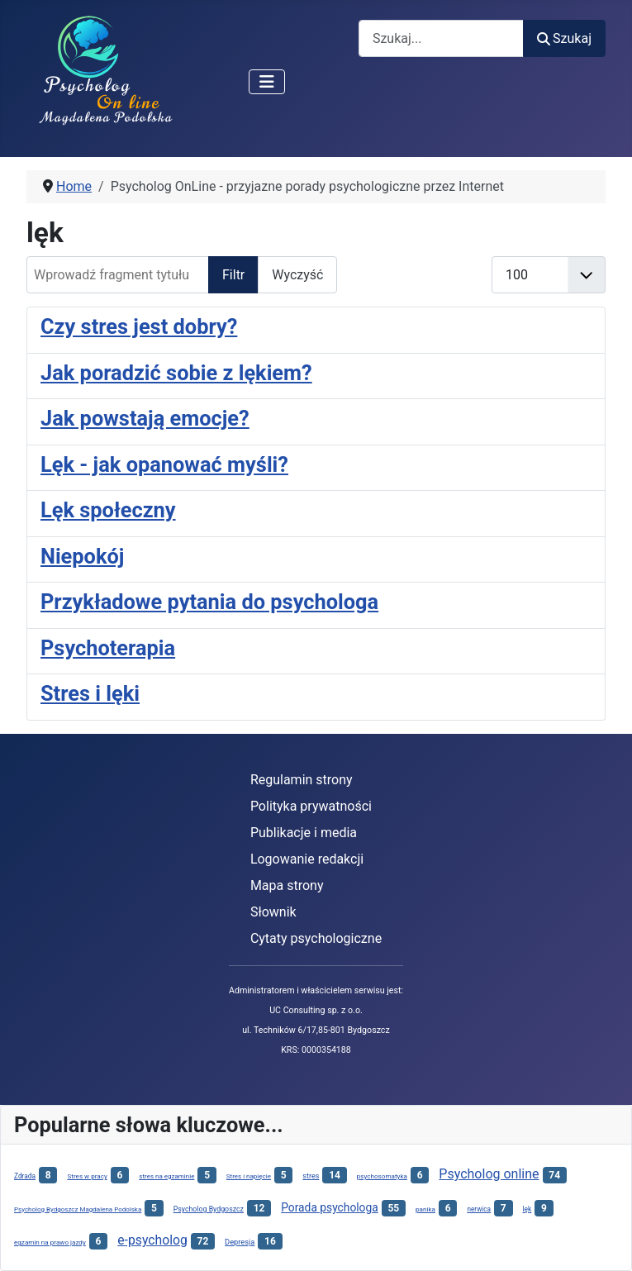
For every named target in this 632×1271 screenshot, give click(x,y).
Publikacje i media (303, 832)
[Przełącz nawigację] (267, 81)
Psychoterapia (107, 648)
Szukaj (564, 38)
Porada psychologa (329, 1207)
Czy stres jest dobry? (138, 326)
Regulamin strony (301, 780)
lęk (527, 1209)
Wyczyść (297, 275)
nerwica (479, 1209)
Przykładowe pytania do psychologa (209, 601)
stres (310, 1176)
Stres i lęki (90, 693)
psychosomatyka (382, 1176)
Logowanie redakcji (307, 859)
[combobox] (441, 38)
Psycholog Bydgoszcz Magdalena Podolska (77, 1209)
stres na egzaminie (166, 1176)
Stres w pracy (87, 1176)
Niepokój (82, 556)
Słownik (273, 912)
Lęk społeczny (108, 509)
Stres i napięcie (248, 1176)
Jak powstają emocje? (144, 418)
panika (425, 1209)
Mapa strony (287, 885)
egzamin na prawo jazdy (50, 1242)
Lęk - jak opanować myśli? (164, 464)
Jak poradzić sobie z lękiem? (176, 372)
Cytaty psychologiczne (316, 938)
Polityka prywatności (311, 806)
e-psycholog (152, 1240)
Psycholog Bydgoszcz (208, 1209)
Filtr (233, 275)
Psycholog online (489, 1174)
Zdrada (25, 1176)
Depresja (239, 1241)
